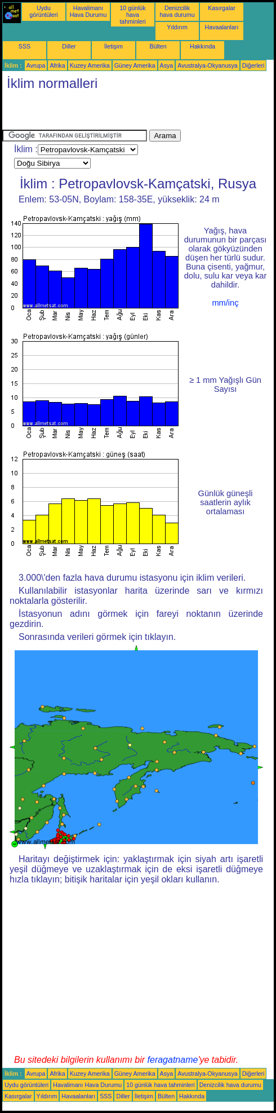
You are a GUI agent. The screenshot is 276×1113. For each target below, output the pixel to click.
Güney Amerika (134, 65)
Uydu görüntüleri (43, 11)
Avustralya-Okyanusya (207, 65)
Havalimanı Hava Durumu (88, 11)
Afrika (57, 65)
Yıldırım (177, 27)
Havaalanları (222, 27)
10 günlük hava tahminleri (132, 15)
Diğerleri (253, 65)
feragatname (173, 1060)
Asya (166, 65)
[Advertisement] (134, 113)
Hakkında (202, 46)
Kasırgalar (221, 8)
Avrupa (36, 65)
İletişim (113, 46)
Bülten (157, 46)
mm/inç (225, 302)
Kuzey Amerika (90, 65)
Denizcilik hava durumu (176, 11)
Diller (68, 46)
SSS (24, 46)
